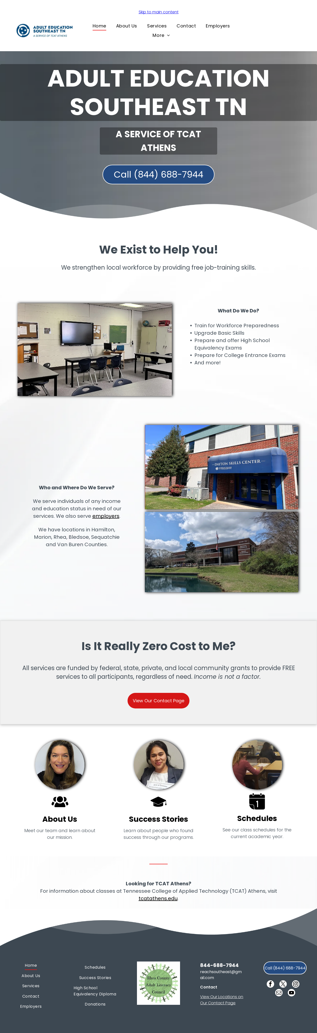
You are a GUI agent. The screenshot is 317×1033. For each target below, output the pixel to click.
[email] (279, 993)
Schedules (257, 818)
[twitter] (283, 984)
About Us (59, 819)
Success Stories (158, 819)
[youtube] (291, 993)
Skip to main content (159, 12)
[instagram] (295, 984)
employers (105, 516)
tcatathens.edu (158, 898)
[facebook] (270, 984)
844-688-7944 (219, 965)
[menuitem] (99, 25)
